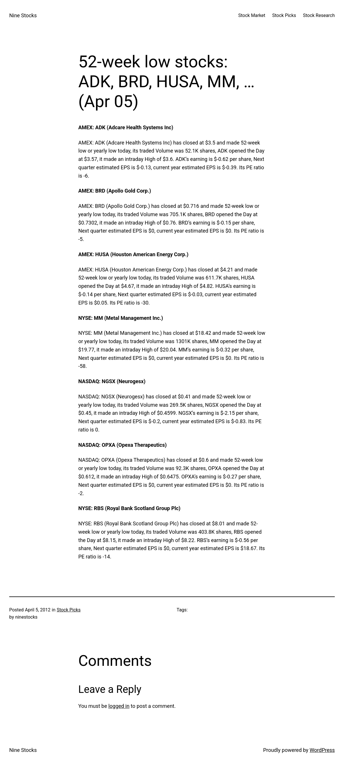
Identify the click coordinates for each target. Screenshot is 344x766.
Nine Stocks (23, 15)
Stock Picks (69, 610)
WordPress (322, 750)
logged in (118, 706)
